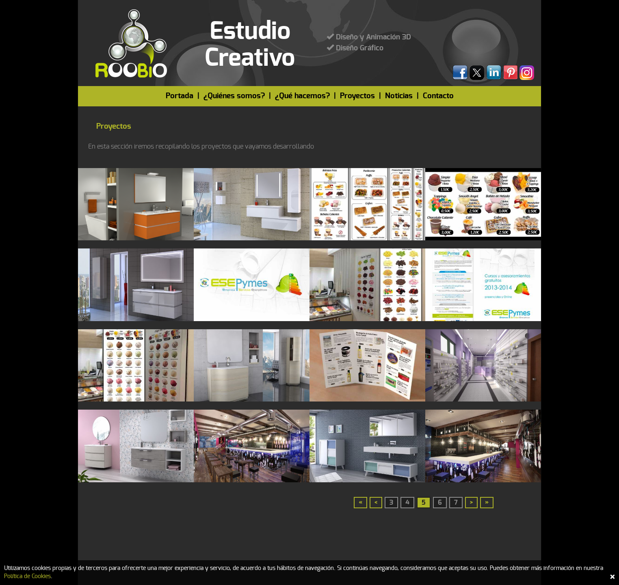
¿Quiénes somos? (234, 96)
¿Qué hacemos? (302, 96)
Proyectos (357, 96)
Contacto (438, 96)
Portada (179, 96)
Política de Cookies (27, 576)
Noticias (399, 96)
